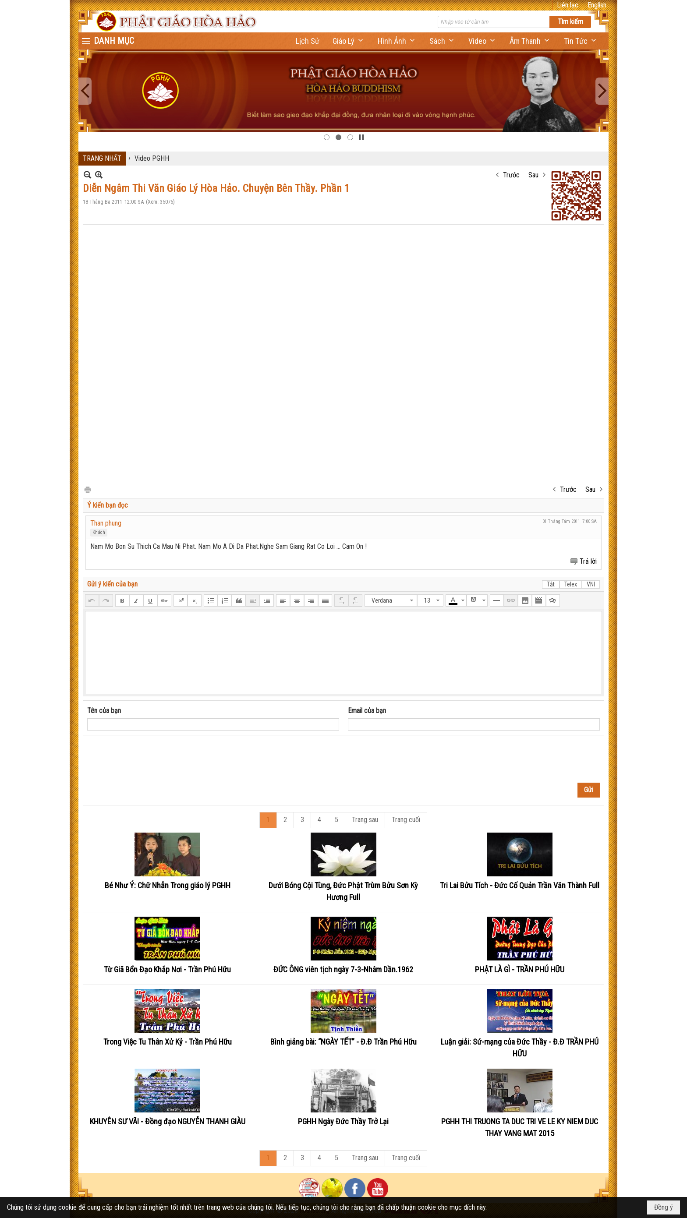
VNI (591, 584)
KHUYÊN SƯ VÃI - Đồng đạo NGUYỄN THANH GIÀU (167, 1121)
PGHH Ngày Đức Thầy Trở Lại (343, 1121)
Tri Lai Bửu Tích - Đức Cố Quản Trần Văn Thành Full (519, 885)
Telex (570, 584)
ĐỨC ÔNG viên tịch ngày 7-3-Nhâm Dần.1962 (343, 969)
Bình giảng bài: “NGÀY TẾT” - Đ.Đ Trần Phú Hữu (343, 1041)
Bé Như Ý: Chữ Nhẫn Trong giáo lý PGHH (167, 885)
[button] (348, 40)
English (597, 5)
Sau (533, 175)
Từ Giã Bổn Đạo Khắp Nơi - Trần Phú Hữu (167, 969)
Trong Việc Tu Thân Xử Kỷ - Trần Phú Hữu (167, 1041)
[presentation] (153, 757)
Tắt (551, 584)
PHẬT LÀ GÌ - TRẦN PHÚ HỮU (519, 969)
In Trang (87, 489)
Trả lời (588, 561)
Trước (511, 175)
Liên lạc (567, 5)
